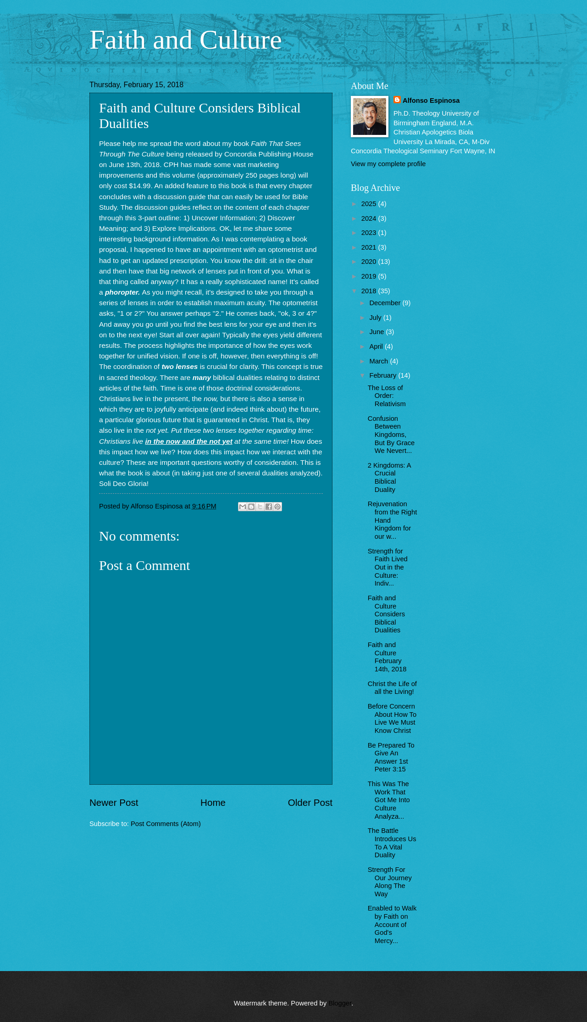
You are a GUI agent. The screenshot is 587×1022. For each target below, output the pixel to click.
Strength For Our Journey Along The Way (390, 882)
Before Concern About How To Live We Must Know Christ (392, 718)
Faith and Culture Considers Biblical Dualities (386, 614)
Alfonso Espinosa (431, 100)
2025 (369, 203)
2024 (369, 218)
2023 (369, 232)
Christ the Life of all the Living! (392, 688)
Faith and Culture (185, 39)
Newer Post (113, 802)
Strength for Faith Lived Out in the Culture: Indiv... (388, 567)
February (383, 375)
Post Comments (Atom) (166, 823)
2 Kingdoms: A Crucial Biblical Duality (389, 477)
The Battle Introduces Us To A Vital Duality (392, 843)
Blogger (339, 1003)
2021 (369, 247)
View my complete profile (388, 164)
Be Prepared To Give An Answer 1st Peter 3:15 (391, 757)
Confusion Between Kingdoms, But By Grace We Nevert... (391, 435)
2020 (369, 261)
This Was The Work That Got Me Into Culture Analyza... (389, 800)
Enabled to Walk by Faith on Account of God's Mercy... (392, 924)
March (379, 361)
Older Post (310, 802)
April (377, 346)
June (377, 331)
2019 (369, 276)
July (376, 317)
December (385, 303)
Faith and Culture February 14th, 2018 (387, 657)
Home (213, 802)
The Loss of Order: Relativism (387, 396)
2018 (369, 291)
